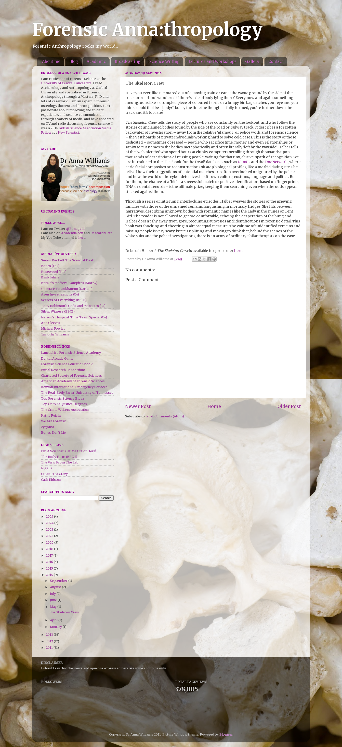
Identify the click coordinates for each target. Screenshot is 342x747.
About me (51, 61)
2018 (50, 549)
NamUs (244, 162)
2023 (50, 529)
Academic (96, 61)
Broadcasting (127, 61)
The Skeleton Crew (64, 612)
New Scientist (68, 132)
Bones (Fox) (50, 266)
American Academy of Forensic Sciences (73, 381)
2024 (50, 523)
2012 (50, 641)
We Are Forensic (54, 421)
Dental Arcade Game (57, 358)
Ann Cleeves (50, 323)
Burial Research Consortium (63, 370)
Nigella (46, 468)
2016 (50, 562)
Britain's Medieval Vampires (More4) (69, 283)
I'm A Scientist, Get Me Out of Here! (68, 451)
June (54, 600)
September (59, 581)
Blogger (225, 734)
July (53, 594)
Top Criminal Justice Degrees (64, 404)
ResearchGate (101, 233)
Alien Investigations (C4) (60, 294)
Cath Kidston (51, 480)
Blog (73, 61)
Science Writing (164, 61)
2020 (50, 542)
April (54, 620)
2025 (50, 516)
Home (214, 406)
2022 (50, 536)
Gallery (252, 61)
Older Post (289, 406)
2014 (50, 575)
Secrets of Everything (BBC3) (64, 300)
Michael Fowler (53, 328)
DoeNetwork (276, 162)
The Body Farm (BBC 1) (59, 457)
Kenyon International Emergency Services (74, 387)
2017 (50, 555)
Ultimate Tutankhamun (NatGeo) (67, 289)
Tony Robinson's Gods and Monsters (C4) (73, 306)
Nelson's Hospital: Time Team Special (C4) (74, 317)
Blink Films (50, 277)
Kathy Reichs (51, 415)
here (238, 250)
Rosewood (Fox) (54, 272)
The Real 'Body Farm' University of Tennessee (77, 392)
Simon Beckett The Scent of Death (68, 260)
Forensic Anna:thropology (147, 29)
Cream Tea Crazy (54, 474)
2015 (50, 568)
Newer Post (138, 406)
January (56, 627)
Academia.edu (72, 233)
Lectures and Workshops (212, 61)
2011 (50, 648)
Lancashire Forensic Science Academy (71, 353)
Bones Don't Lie (53, 432)
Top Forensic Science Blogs (63, 398)
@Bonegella (75, 229)
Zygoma (47, 427)
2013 (50, 635)
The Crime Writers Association (65, 410)
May (53, 607)
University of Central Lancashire (66, 83)
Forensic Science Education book (67, 364)
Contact (275, 61)
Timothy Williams (55, 334)
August (56, 587)
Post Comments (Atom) (165, 416)
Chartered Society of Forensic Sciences (71, 375)
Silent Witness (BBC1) (58, 311)
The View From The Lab (59, 462)
